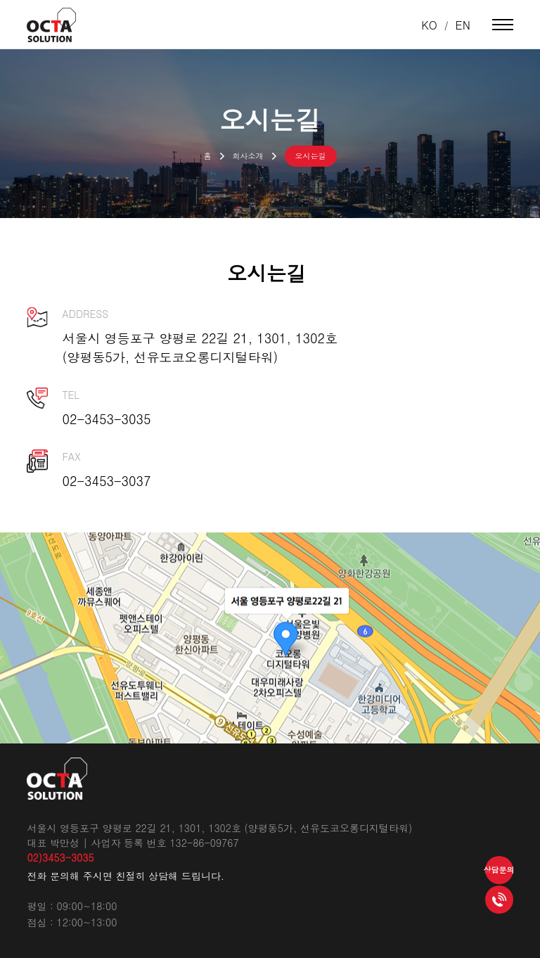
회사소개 (248, 156)
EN (463, 25)
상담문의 (499, 869)
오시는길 (310, 156)
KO (429, 25)
